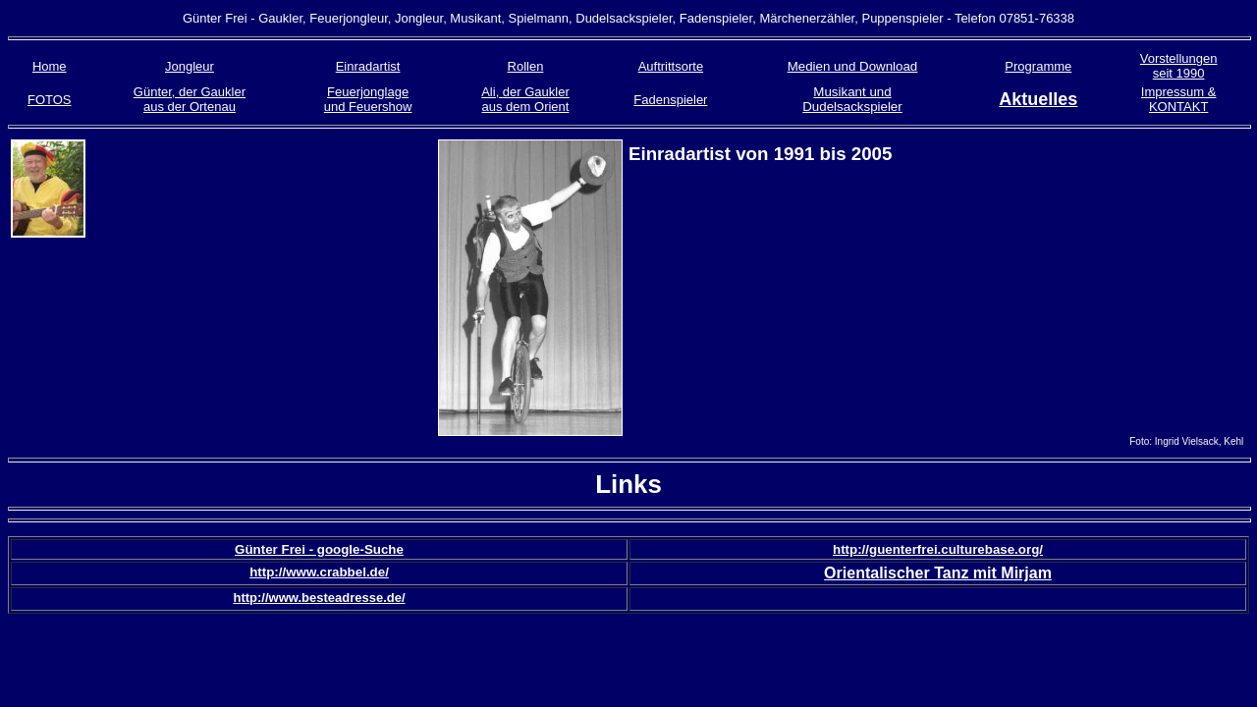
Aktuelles (1038, 99)
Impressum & (1179, 91)
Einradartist (368, 66)
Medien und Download (853, 66)
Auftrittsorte (670, 66)
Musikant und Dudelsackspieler (852, 99)
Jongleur (189, 66)
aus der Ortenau (189, 106)
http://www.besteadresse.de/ (319, 597)
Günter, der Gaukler (190, 91)
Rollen (526, 66)
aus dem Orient (526, 106)
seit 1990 (1179, 73)
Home (49, 66)
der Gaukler (536, 91)
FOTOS (49, 99)
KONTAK (1175, 106)
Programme (1038, 66)
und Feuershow (368, 106)
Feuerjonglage (368, 91)
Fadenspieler (670, 99)
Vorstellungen (1179, 58)
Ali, (492, 91)
